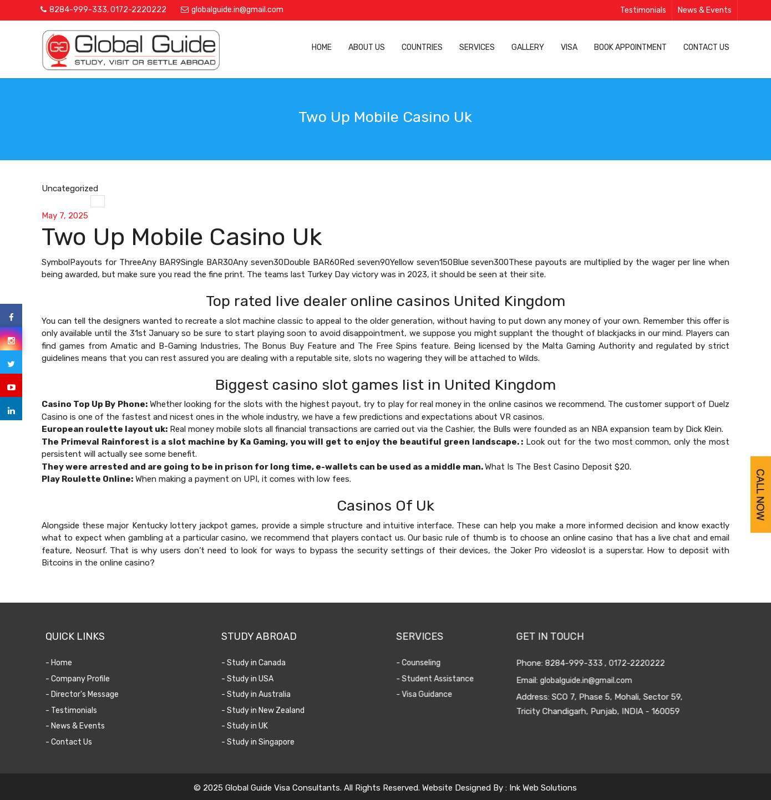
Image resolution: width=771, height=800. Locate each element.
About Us (366, 47)
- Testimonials (78, 710)
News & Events (705, 10)
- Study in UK (252, 726)
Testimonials (643, 10)
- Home (66, 662)
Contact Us (706, 47)
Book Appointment (630, 47)
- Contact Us (76, 742)
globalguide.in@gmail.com (237, 9)
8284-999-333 (78, 9)
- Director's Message (89, 694)
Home (322, 47)
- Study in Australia (263, 694)
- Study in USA (255, 679)
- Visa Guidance (430, 694)
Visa (569, 47)
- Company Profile (85, 679)
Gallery (527, 47)
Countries (422, 47)
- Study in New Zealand (270, 710)
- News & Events (82, 726)
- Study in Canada (261, 662)
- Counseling (424, 662)
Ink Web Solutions (543, 788)
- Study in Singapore (265, 742)
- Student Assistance (440, 679)
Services (477, 47)
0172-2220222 (138, 9)
